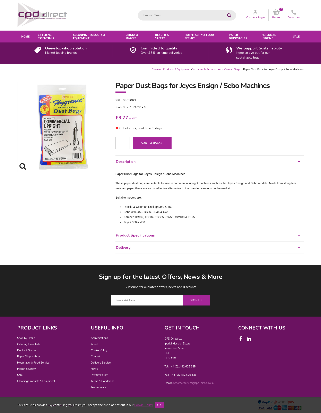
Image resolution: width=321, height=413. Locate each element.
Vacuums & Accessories (206, 69)
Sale (296, 36)
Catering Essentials (46, 36)
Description (208, 161)
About (94, 344)
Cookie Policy (99, 350)
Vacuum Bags (232, 69)
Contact (95, 356)
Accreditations (99, 338)
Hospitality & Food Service (199, 36)
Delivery (208, 247)
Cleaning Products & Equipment (89, 36)
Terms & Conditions (102, 381)
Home (25, 36)
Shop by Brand (26, 338)
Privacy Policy (99, 375)
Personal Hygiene (268, 36)
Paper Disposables (238, 36)
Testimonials (98, 387)
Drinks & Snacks (131, 36)
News (94, 369)
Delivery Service (101, 363)
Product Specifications (208, 235)
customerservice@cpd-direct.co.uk (193, 383)
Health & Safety (162, 36)
